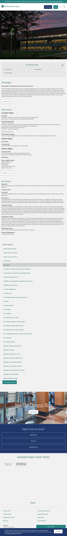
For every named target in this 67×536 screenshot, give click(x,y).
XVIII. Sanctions (7, 337)
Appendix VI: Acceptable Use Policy (12, 366)
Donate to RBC (51, 526)
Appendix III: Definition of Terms (11, 354)
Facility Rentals (7, 514)
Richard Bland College (10, 6)
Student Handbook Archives (10, 378)
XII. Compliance (7, 313)
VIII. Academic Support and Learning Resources (15, 297)
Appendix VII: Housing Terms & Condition (14, 370)
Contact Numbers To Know (10, 252)
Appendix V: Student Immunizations (12, 362)
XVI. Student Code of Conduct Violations (13, 329)
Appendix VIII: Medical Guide (11, 374)
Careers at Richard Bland (43, 510)
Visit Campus (48, 7)
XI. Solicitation (7, 309)
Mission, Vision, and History (10, 257)
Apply (55, 7)
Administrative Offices (8, 517)
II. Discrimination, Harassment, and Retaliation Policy (16, 273)
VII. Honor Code (7, 293)
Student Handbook (7, 244)
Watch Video (33, 412)
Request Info (33, 447)
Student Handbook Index (9, 248)
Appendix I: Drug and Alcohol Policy (12, 346)
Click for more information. (56, 1)
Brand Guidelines (41, 520)
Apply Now (33, 435)
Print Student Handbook (9, 382)
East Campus (38, 69)
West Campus (8, 73)
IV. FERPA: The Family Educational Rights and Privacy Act (18, 281)
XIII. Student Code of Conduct (11, 317)
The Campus (8, 69)
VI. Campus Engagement (9, 289)
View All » (33, 503)
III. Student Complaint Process (11, 277)
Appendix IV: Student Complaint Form (13, 358)
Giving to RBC (6, 510)
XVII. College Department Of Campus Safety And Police (17, 333)
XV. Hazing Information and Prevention (13, 325)
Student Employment (42, 514)
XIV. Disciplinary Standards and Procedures (14, 321)
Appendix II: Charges (8, 350)
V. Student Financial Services (10, 285)
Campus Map (40, 517)
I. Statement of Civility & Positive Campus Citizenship (17, 269)
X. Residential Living (8, 305)
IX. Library (6, 301)
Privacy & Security (11, 533)
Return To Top (6, 101)
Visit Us (33, 441)
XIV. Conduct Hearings (9, 341)
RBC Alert (5, 520)
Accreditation (6, 261)
